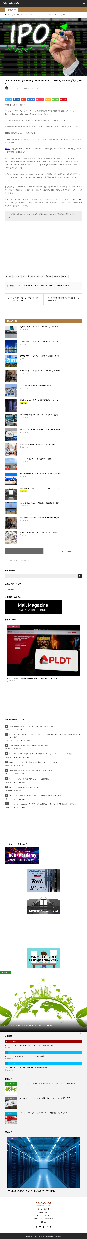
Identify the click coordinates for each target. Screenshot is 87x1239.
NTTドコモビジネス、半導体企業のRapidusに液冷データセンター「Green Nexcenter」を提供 (40, 754)
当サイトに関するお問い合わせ (43, 1218)
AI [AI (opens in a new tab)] (60, 199)
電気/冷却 (21, 748)
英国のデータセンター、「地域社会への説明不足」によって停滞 (30, 770)
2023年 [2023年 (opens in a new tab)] (7, 149)
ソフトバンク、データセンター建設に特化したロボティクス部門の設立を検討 (35, 796)
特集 (21, 729)
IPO (46, 285)
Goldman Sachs (36, 285)
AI (21, 285)
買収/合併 (11, 10)
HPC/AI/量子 (22, 807)
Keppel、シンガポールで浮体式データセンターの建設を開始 (29, 779)
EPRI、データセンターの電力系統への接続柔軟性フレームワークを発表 (33, 762)
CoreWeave (26, 285)
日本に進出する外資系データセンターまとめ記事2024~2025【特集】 (32, 726)
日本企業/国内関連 (25, 740)
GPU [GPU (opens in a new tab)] (79, 199)
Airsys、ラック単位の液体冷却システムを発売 (24, 787)
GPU (42, 285)
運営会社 (43, 1222)
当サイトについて (43, 1209)
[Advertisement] (43, 247)
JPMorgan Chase (53, 285)
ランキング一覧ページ (78, 1033)
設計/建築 (21, 773)
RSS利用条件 (43, 1212)
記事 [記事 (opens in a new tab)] (40, 214)
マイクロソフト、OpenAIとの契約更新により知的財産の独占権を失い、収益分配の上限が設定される (42, 804)
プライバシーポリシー (43, 1215)
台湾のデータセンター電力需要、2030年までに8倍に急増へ (29, 745)
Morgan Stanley (64, 285)
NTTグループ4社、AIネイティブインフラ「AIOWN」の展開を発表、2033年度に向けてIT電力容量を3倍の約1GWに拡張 (45, 736)
